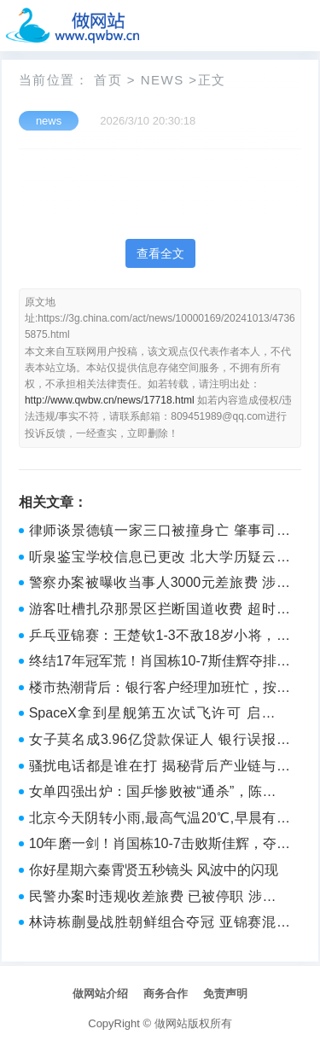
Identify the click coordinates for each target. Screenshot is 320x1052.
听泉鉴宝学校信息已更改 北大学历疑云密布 (159, 558)
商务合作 (165, 993)
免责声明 (225, 993)
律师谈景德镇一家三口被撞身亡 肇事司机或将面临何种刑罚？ (159, 532)
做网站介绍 (100, 993)
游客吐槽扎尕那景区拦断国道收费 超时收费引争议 (159, 611)
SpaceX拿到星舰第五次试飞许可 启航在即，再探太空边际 (159, 715)
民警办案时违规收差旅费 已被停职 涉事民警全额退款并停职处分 (159, 898)
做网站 (171, 1023)
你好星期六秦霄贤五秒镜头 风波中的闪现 (153, 870)
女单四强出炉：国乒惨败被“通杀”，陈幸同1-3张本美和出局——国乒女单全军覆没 (159, 793)
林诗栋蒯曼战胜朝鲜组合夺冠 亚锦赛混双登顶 (159, 924)
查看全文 (160, 253)
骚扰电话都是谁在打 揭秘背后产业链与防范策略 (159, 767)
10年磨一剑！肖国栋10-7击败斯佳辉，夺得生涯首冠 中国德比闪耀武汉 (159, 845)
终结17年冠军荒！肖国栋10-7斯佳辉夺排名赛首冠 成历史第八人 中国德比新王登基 (159, 663)
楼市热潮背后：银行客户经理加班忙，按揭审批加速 (159, 689)
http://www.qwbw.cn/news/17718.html (110, 400)
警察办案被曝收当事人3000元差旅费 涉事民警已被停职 (159, 584)
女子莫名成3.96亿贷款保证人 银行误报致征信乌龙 (159, 741)
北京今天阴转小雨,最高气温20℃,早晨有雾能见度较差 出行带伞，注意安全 (159, 820)
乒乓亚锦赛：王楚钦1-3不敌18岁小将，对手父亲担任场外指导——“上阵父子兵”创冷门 (159, 637)
